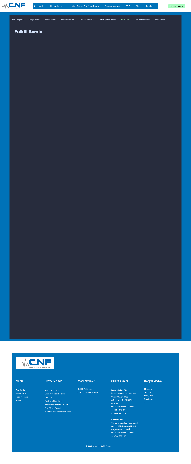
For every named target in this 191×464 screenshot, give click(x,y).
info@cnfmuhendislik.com (122, 407)
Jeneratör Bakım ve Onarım (56, 404)
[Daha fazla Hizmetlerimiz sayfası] (64, 6)
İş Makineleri (160, 20)
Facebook (148, 399)
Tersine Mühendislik (142, 20)
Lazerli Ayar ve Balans (107, 20)
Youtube (147, 392)
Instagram (148, 396)
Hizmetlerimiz (22, 397)
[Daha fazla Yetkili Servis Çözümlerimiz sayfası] (98, 6)
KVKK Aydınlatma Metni (87, 392)
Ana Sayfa (20, 390)
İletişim (19, 400)
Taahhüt (48, 397)
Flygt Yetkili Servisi (53, 408)
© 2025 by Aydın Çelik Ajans (98, 446)
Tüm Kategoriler (18, 20)
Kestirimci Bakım (67, 20)
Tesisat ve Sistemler (86, 20)
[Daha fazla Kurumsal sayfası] (44, 6)
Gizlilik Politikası (84, 389)
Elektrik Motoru (50, 20)
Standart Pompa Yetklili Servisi (58, 411)
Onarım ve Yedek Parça (55, 394)
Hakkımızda (21, 393)
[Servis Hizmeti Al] (176, 6)
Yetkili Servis (125, 20)
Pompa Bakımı (34, 20)
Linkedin (148, 389)
